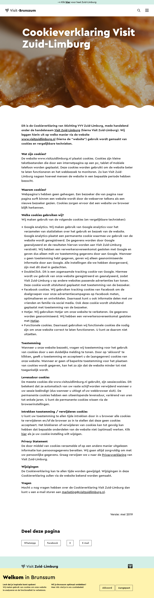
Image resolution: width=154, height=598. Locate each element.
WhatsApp (30, 543)
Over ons (75, 576)
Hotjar (34, 320)
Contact (26, 576)
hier (24, 434)
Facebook (52, 543)
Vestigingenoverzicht (51, 576)
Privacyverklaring (114, 454)
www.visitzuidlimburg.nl (38, 139)
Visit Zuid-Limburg (67, 130)
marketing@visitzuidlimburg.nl (83, 492)
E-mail (85, 543)
